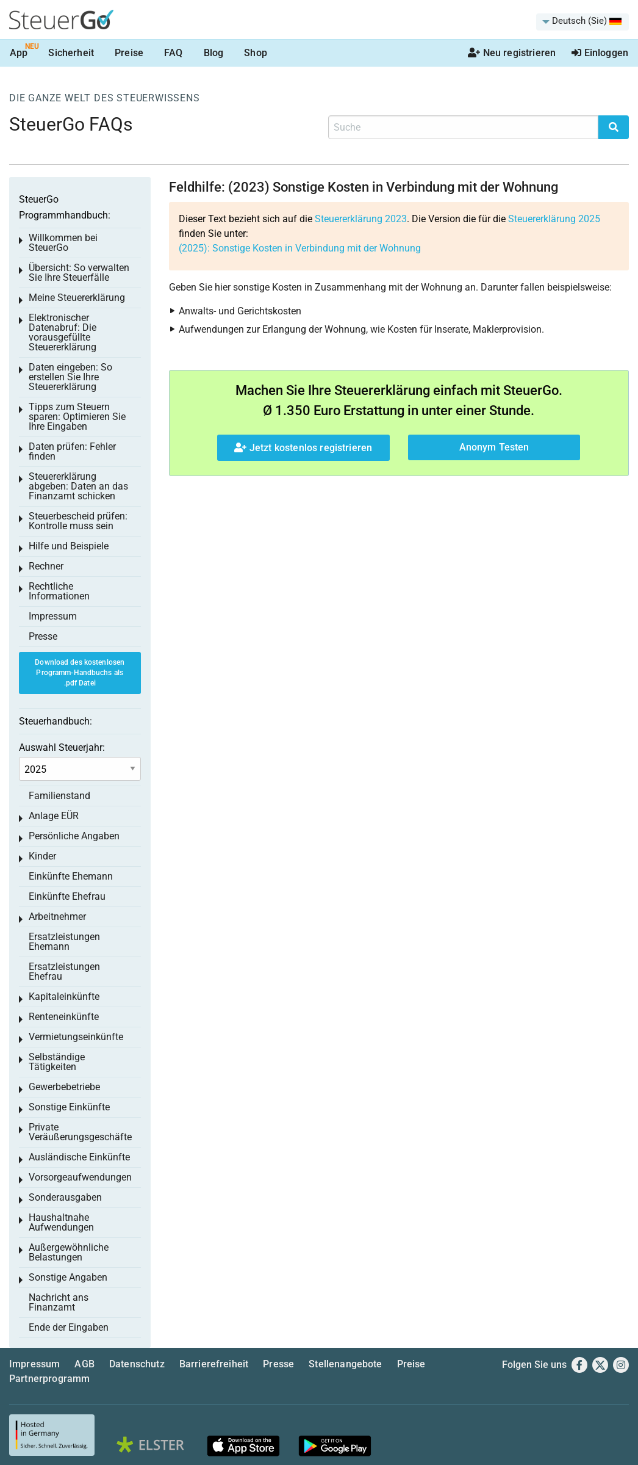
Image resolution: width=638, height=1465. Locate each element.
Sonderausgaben (65, 1197)
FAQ (173, 53)
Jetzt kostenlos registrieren (303, 448)
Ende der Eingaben (69, 1327)
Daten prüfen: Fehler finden (72, 451)
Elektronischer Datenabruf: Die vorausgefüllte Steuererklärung (62, 332)
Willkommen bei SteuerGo (63, 242)
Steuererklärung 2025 (554, 219)
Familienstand (59, 795)
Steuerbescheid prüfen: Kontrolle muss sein (78, 521)
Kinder (42, 856)
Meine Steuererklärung (77, 297)
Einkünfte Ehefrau (67, 896)
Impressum (53, 616)
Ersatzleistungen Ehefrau (64, 971)
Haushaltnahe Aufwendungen (61, 1222)
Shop (255, 53)
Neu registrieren (512, 53)
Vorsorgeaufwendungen (80, 1177)
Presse (43, 636)
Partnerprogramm (49, 1378)
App (18, 53)
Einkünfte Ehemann (71, 876)
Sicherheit (71, 53)
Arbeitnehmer (57, 916)
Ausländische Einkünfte (79, 1157)
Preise (129, 53)
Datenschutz (137, 1364)
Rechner (46, 566)
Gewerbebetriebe (64, 1087)
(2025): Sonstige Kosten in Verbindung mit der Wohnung (300, 248)
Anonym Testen (494, 447)
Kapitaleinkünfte (64, 996)
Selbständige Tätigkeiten (57, 1062)
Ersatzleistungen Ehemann (64, 941)
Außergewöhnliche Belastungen (69, 1252)
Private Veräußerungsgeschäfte (80, 1132)
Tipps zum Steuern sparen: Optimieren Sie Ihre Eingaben (77, 416)
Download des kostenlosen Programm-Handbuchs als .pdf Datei (79, 672)
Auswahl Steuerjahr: (62, 747)
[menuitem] (582, 22)
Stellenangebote (345, 1364)
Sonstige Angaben (68, 1277)
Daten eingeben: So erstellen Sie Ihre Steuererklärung (70, 376)
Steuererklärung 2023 (361, 219)
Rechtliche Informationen (59, 591)
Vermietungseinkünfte (76, 1037)
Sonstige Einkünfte (69, 1107)
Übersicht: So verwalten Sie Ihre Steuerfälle (79, 272)
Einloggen (600, 53)
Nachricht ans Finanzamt (58, 1302)
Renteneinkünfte (64, 1016)
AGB (84, 1364)
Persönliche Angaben (74, 836)
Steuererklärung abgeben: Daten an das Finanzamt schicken (78, 486)
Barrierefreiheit (214, 1364)
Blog (214, 53)
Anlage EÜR (54, 816)
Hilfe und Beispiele (69, 546)
